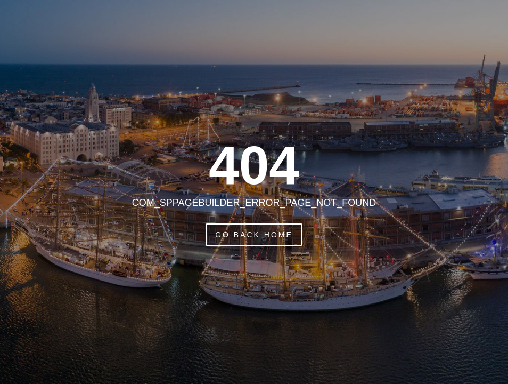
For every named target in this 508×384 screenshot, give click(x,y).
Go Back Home (254, 234)
